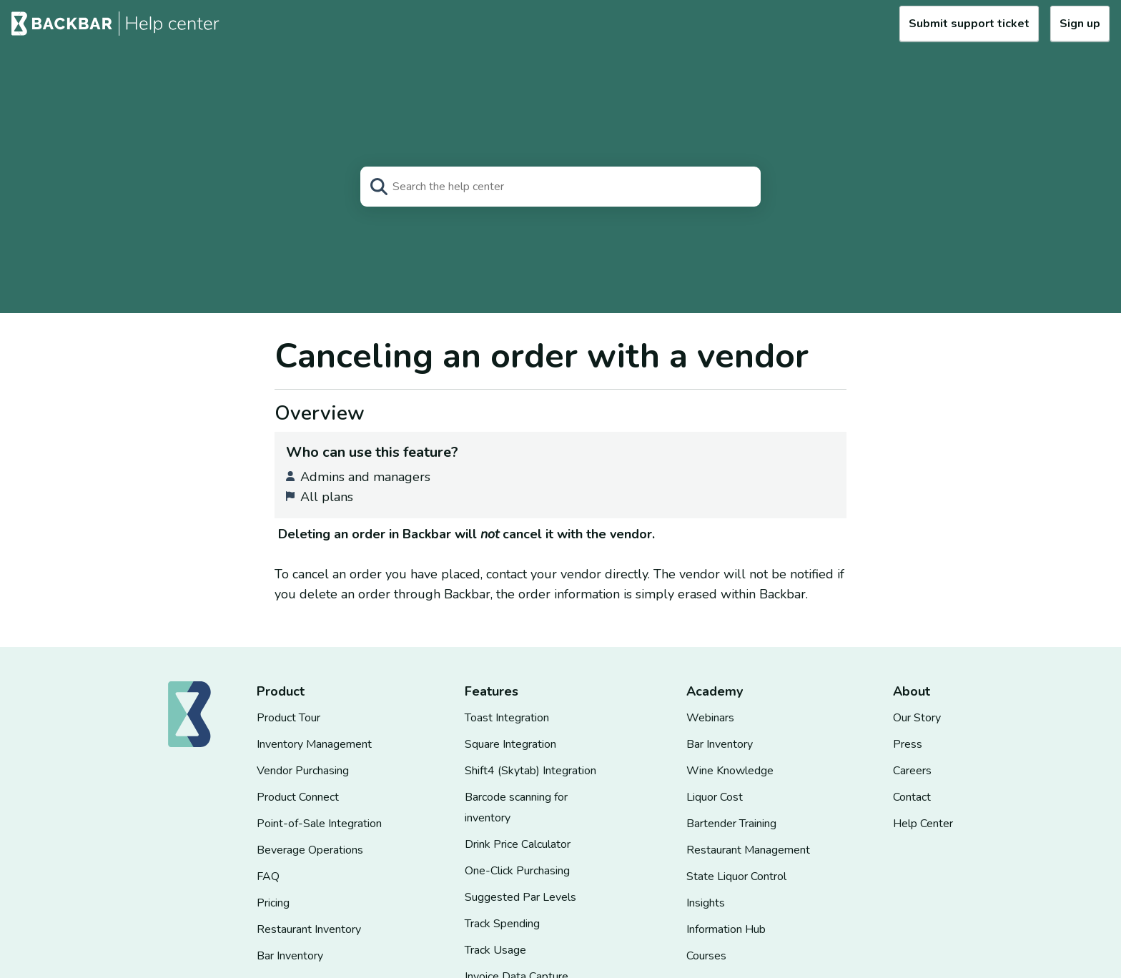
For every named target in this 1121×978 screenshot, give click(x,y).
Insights (705, 903)
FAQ (268, 876)
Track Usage (495, 950)
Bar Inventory (290, 956)
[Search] (560, 187)
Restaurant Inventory (309, 929)
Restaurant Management (748, 850)
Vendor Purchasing (303, 771)
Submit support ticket (969, 23)
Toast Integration (507, 718)
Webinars (710, 718)
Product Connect (298, 797)
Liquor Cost (714, 797)
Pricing (273, 903)
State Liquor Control (736, 876)
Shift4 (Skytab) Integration (530, 771)
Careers (912, 771)
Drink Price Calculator (518, 844)
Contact (912, 797)
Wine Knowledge (730, 771)
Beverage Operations (310, 850)
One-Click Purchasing (517, 871)
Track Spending (502, 924)
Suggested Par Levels (520, 897)
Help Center (923, 823)
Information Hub (726, 929)
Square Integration (510, 744)
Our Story (917, 718)
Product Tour (288, 718)
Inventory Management (314, 744)
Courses (706, 956)
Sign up (1080, 23)
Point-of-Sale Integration (319, 823)
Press (907, 744)
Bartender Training (731, 823)
